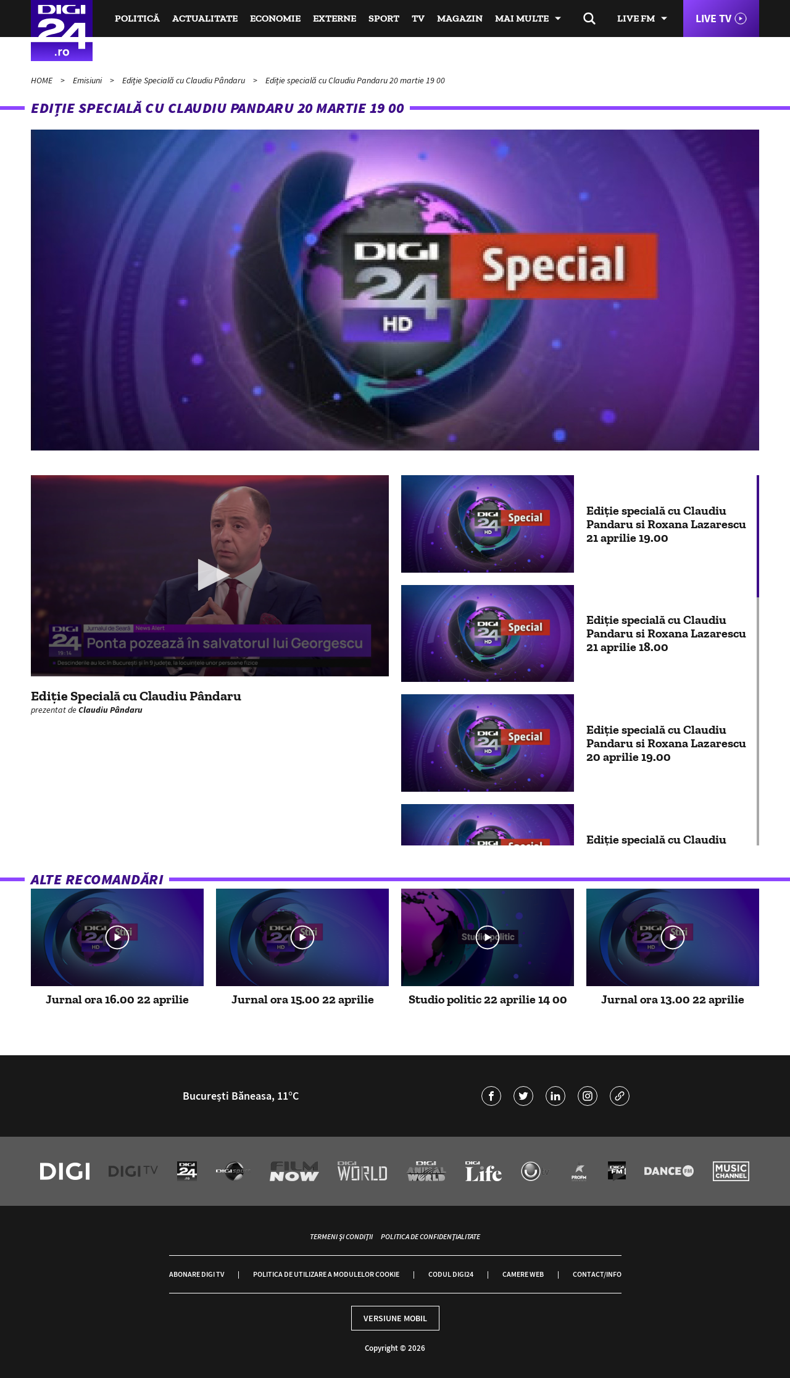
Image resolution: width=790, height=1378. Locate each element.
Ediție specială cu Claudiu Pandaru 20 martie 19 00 (355, 80)
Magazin (460, 18)
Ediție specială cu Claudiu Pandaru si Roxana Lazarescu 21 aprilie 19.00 (666, 524)
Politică (137, 18)
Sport (383, 18)
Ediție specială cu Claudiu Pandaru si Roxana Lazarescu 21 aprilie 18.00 (666, 633)
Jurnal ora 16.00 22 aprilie (117, 999)
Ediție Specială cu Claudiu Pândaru (184, 80)
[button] (210, 575)
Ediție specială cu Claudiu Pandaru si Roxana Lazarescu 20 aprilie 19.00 (666, 743)
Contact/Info (597, 1274)
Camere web (523, 1274)
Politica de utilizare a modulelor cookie (326, 1274)
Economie (275, 18)
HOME (42, 80)
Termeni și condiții (341, 1236)
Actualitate (205, 18)
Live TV (713, 18)
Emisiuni (88, 80)
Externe (334, 18)
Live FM (636, 18)
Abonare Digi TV (196, 1274)
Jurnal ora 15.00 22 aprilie (302, 999)
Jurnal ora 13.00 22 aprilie (672, 999)
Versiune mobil (395, 1318)
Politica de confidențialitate (430, 1236)
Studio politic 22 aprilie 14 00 (488, 999)
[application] (210, 575)
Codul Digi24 (450, 1274)
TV (418, 18)
